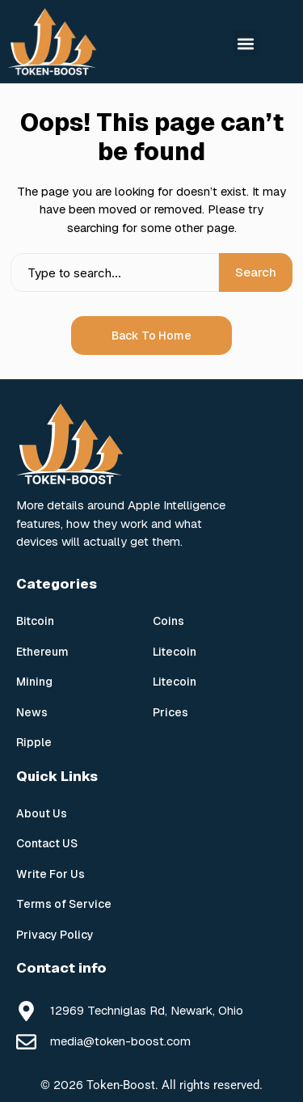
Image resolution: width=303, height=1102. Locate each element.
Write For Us (50, 874)
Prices (170, 712)
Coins (168, 621)
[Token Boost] (52, 41)
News (32, 712)
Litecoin (174, 651)
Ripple (34, 742)
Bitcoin (35, 621)
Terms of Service (64, 904)
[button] (246, 43)
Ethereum (42, 651)
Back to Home (151, 335)
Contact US (47, 843)
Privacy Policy (55, 934)
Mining (34, 681)
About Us (41, 813)
